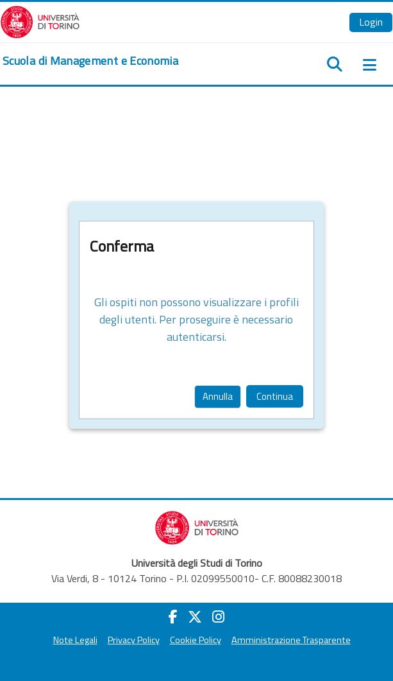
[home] (90, 61)
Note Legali (75, 640)
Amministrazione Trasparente (291, 640)
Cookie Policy (195, 640)
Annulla (218, 396)
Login (371, 22)
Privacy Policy (134, 640)
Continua (274, 396)
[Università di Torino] (40, 20)
